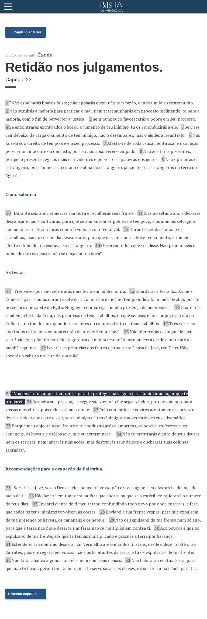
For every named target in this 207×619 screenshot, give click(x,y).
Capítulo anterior (27, 32)
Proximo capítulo (22, 594)
